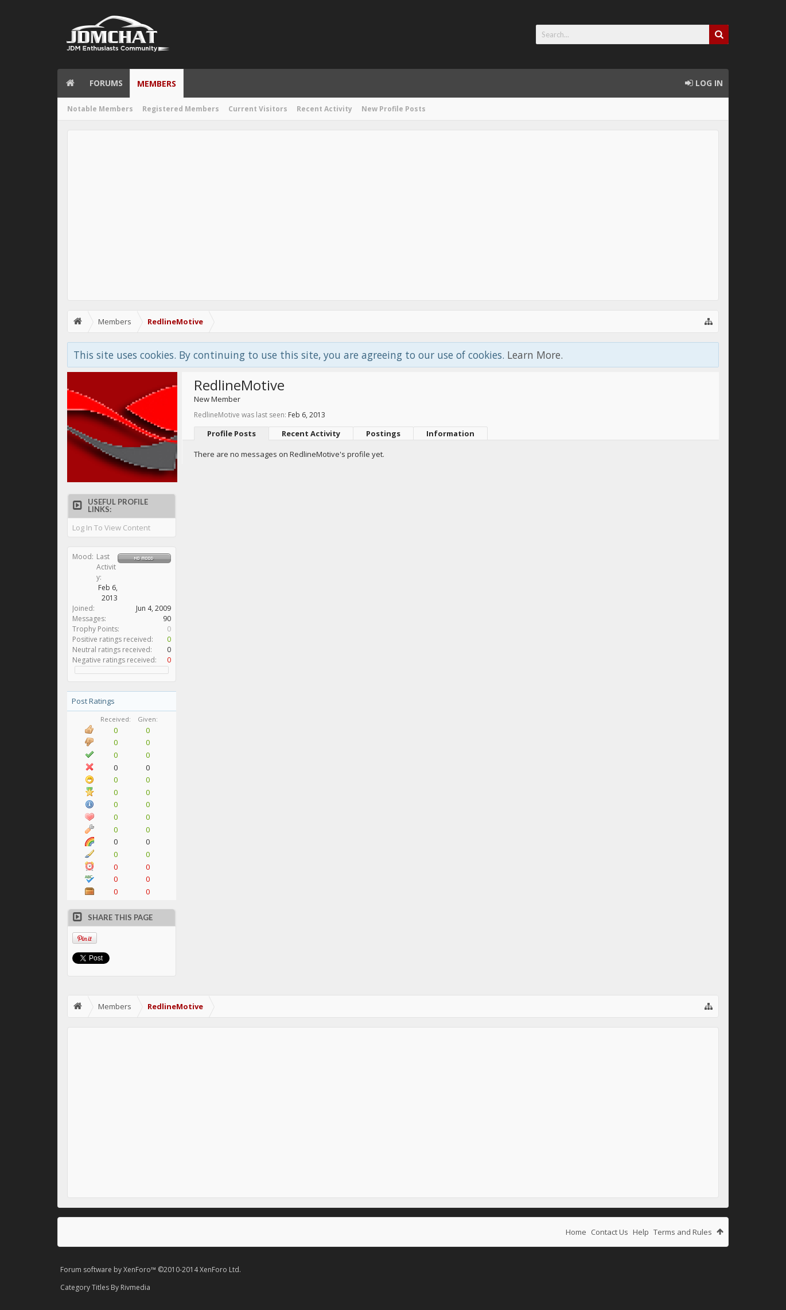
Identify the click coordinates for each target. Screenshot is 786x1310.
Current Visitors (257, 109)
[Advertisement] (393, 215)
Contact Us (609, 1232)
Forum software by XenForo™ (150, 1269)
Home (70, 83)
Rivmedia (135, 1287)
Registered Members (180, 109)
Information (450, 433)
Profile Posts (231, 433)
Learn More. (535, 355)
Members (156, 83)
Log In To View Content (111, 528)
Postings (383, 433)
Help (641, 1232)
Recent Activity (324, 109)
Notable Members (100, 109)
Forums (106, 82)
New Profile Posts (393, 109)
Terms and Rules (682, 1232)
